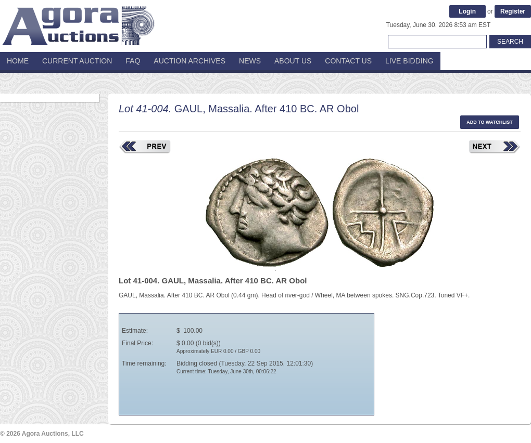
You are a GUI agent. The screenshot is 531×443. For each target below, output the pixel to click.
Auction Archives (189, 61)
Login (467, 11)
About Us (292, 61)
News (250, 61)
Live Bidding (409, 61)
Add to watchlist (489, 122)
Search (510, 41)
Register (512, 11)
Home (18, 61)
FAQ (132, 61)
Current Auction (77, 61)
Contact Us (348, 61)
